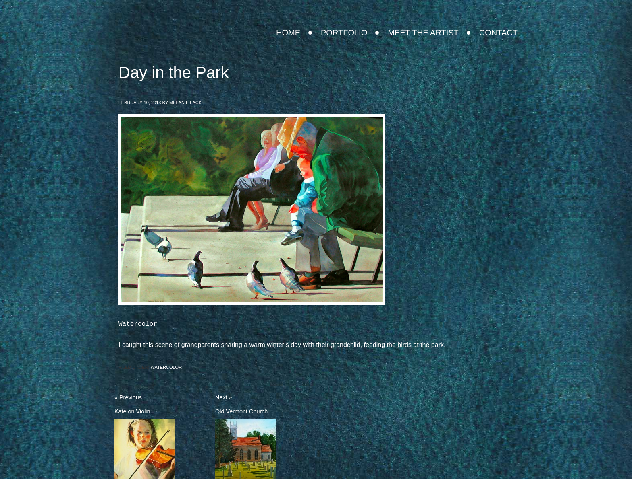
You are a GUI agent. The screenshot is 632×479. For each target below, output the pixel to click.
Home (288, 32)
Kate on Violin (132, 411)
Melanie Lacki (363, 6)
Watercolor (166, 367)
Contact (498, 32)
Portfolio (344, 32)
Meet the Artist (423, 32)
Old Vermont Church (241, 411)
